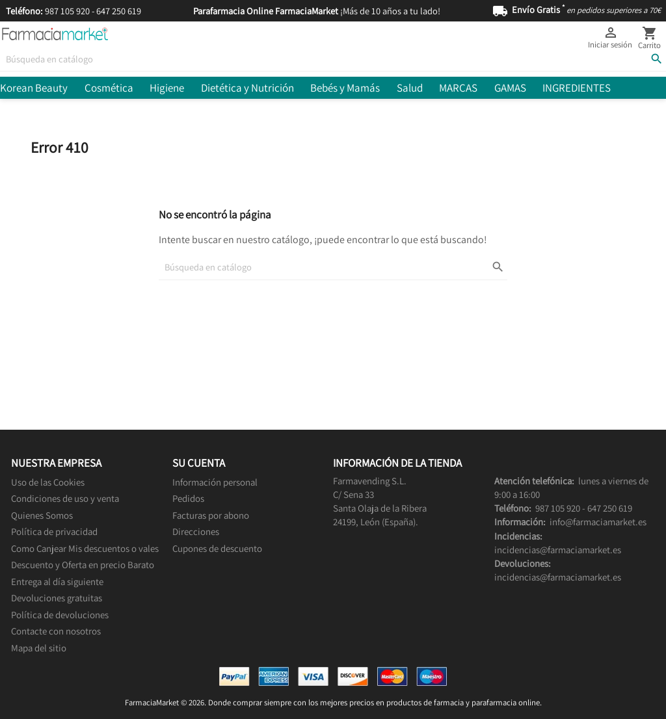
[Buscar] (333, 59)
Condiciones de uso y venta (65, 498)
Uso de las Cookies (48, 482)
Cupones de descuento (217, 548)
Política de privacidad (54, 531)
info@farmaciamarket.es (598, 522)
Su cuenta (198, 463)
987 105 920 (67, 11)
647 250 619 (118, 11)
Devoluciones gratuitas (56, 598)
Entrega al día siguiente (57, 581)
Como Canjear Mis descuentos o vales (85, 548)
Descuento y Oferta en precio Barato (82, 564)
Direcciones (195, 531)
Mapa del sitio (38, 648)
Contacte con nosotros (56, 631)
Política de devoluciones (60, 614)
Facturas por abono (210, 515)
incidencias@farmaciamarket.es (557, 549)
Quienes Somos (42, 515)
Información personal (215, 482)
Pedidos (188, 498)
